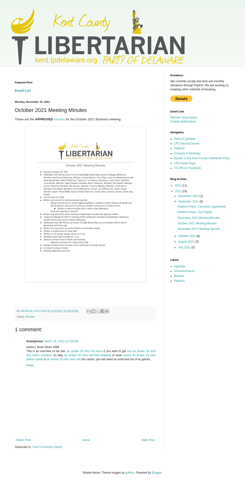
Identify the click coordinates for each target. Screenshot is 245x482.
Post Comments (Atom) (47, 447)
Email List (23, 91)
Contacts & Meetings (187, 153)
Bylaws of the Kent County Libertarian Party (201, 158)
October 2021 (187, 236)
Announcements (184, 271)
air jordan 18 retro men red (64, 359)
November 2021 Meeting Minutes (199, 218)
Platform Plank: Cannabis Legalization (202, 206)
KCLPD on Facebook (187, 168)
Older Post (148, 440)
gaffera (129, 472)
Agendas (179, 266)
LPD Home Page (184, 163)
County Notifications (183, 121)
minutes (59, 119)
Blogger (157, 472)
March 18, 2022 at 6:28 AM (61, 341)
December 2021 (189, 196)
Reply (30, 365)
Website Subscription (183, 117)
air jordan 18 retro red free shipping (87, 355)
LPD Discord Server (186, 143)
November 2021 (189, 201)
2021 (178, 191)
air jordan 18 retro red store (84, 351)
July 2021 (184, 247)
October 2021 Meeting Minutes (197, 223)
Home (86, 440)
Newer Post (23, 440)
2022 (178, 185)
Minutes (30, 316)
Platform (179, 148)
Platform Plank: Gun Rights (195, 212)
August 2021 (186, 241)
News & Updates (184, 138)
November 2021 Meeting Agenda (198, 229)
